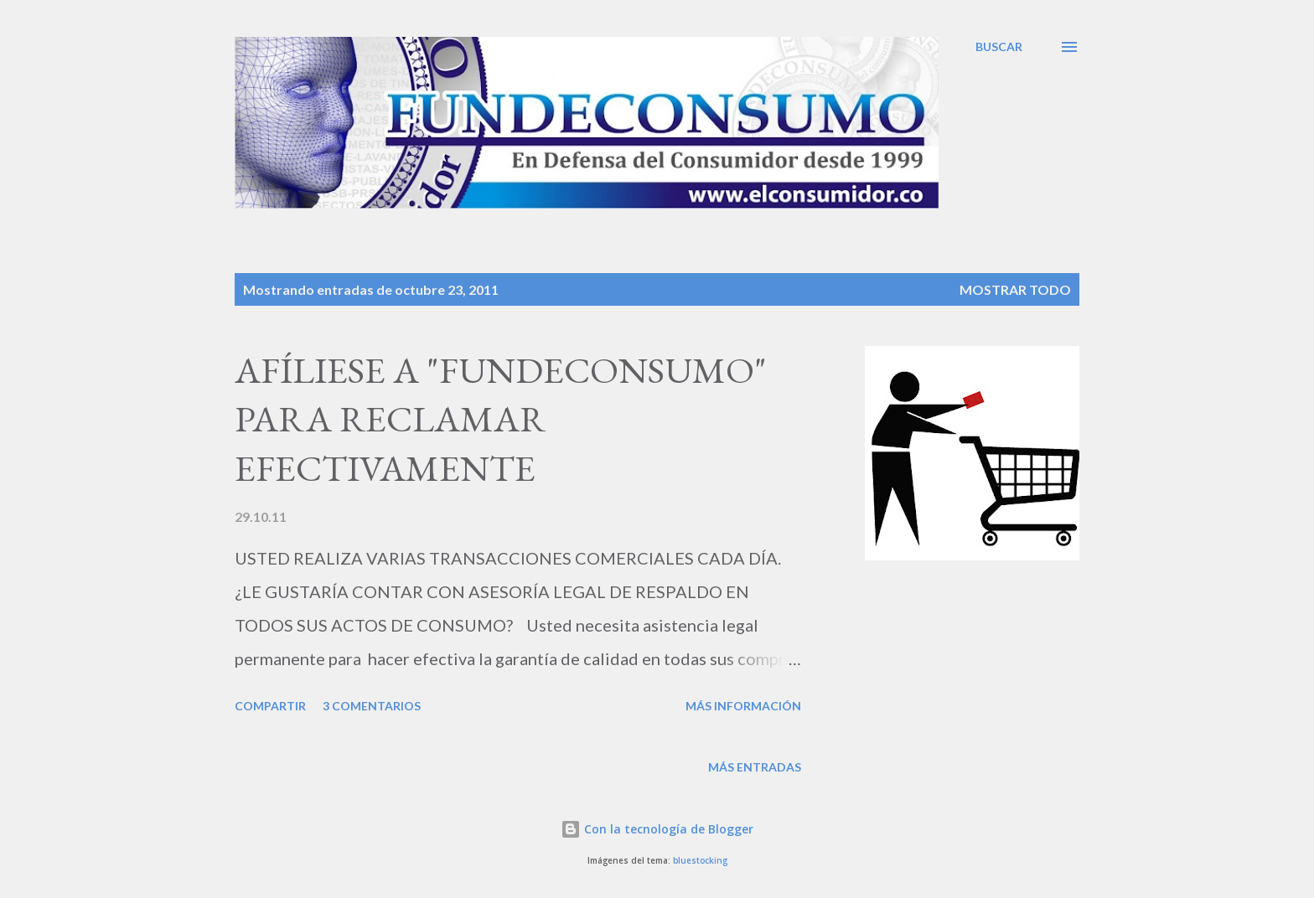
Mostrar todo (1015, 289)
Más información (743, 706)
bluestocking (700, 860)
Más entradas (754, 767)
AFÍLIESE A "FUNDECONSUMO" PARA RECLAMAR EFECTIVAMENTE (501, 419)
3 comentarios (372, 706)
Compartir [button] (270, 706)
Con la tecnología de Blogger (657, 829)
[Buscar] (998, 47)
